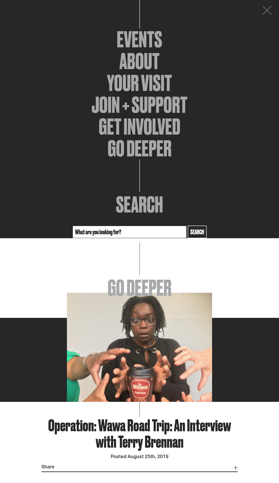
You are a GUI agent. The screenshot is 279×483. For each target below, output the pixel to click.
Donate (240, 11)
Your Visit (139, 82)
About (139, 61)
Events (139, 39)
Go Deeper (140, 148)
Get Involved (139, 126)
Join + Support (139, 104)
